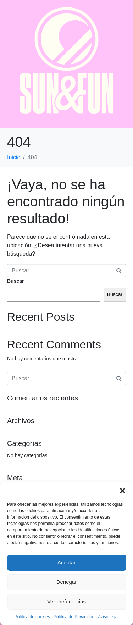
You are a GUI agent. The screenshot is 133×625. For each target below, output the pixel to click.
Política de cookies (32, 616)
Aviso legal (108, 616)
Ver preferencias (66, 601)
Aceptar (66, 562)
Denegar (66, 582)
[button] (122, 490)
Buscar (15, 281)
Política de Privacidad (74, 616)
